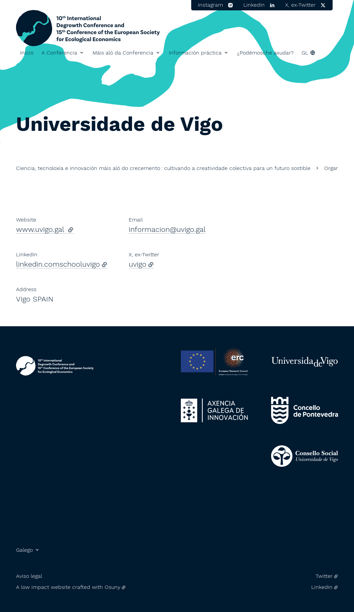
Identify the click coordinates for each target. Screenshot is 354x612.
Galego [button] (24, 550)
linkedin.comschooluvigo (58, 264)
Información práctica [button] (195, 53)
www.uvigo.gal (45, 229)
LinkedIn (322, 587)
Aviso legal (29, 576)
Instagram (210, 5)
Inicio (26, 53)
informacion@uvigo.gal (167, 229)
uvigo (137, 264)
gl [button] (305, 53)
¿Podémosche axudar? (265, 53)
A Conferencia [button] (59, 53)
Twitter (324, 576)
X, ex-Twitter (300, 5)
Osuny (112, 587)
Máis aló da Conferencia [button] (123, 53)
